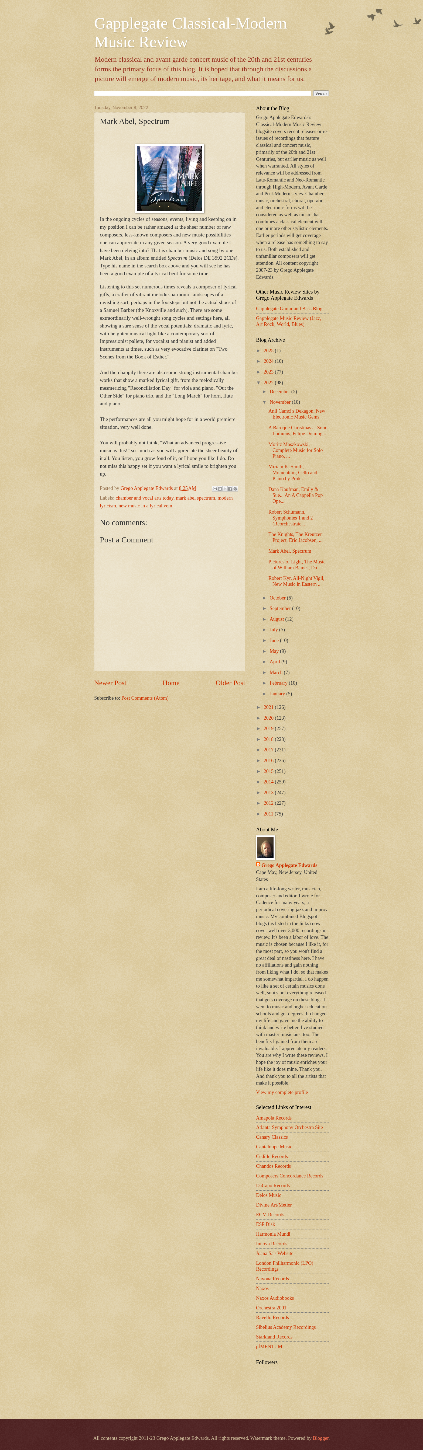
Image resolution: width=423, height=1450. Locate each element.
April (275, 661)
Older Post (230, 683)
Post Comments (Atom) (145, 698)
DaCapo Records (273, 1185)
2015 (269, 771)
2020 (269, 718)
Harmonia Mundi (273, 1234)
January (278, 693)
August (277, 619)
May (275, 651)
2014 (269, 782)
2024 (269, 361)
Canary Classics (272, 1137)
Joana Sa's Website (274, 1253)
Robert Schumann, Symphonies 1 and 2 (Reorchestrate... (290, 518)
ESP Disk (265, 1224)
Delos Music (268, 1195)
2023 (269, 372)
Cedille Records (272, 1156)
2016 (269, 760)
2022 (269, 382)
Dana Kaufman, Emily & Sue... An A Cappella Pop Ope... (295, 495)
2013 (269, 792)
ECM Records (270, 1214)
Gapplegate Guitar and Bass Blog (289, 308)
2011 (269, 814)
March (277, 672)
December (280, 391)
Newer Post (110, 683)
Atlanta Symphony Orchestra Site (289, 1127)
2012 (269, 803)
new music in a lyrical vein (145, 505)
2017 (269, 749)
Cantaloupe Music (274, 1146)
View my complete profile (282, 1092)
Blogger (321, 1438)
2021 (269, 707)
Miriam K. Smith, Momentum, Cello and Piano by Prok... (292, 472)
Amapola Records (274, 1118)
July (274, 629)
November (281, 402)
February (279, 683)
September (281, 608)
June (275, 640)
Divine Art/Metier (274, 1205)
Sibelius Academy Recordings (286, 1327)
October (278, 598)
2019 (269, 728)
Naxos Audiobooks (275, 1298)
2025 (269, 350)
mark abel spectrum (195, 498)
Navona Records (272, 1278)
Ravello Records (272, 1317)
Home (171, 683)
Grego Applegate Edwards (289, 865)
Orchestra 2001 (271, 1307)
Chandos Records (273, 1166)
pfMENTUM (269, 1346)
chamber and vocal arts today (144, 498)
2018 (269, 739)
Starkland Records (274, 1337)
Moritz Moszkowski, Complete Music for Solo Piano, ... (295, 450)
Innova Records (271, 1243)
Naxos (262, 1288)
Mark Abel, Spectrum (289, 551)
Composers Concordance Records (289, 1176)
